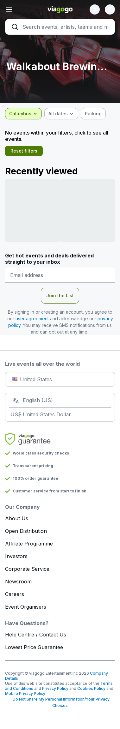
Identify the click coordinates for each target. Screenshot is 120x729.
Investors (16, 556)
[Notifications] (110, 9)
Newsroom (18, 581)
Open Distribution (26, 531)
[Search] (60, 27)
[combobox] (23, 113)
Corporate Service (27, 569)
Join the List (60, 295)
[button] (23, 9)
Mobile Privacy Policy (25, 693)
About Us (16, 518)
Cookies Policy (91, 688)
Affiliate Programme (29, 543)
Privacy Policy (55, 688)
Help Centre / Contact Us (35, 634)
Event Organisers (25, 607)
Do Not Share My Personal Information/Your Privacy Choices (60, 702)
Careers (14, 594)
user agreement (32, 318)
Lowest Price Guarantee (34, 647)
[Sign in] (95, 9)
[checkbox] (93, 113)
